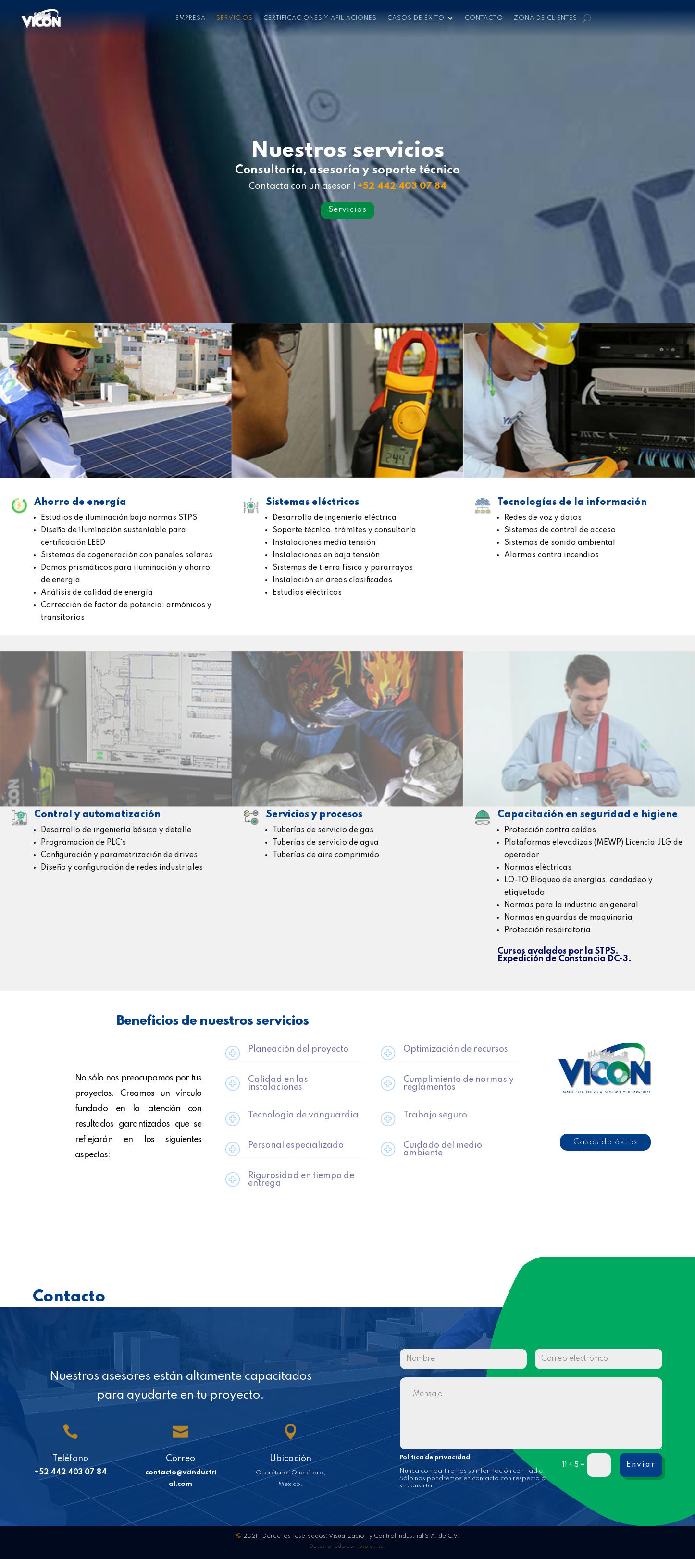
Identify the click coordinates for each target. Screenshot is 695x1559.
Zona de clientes (545, 18)
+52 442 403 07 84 (402, 186)
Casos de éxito (416, 18)
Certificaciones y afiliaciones (320, 18)
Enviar (641, 1465)
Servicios (234, 18)
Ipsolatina (370, 1546)
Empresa (190, 18)
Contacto (484, 18)
